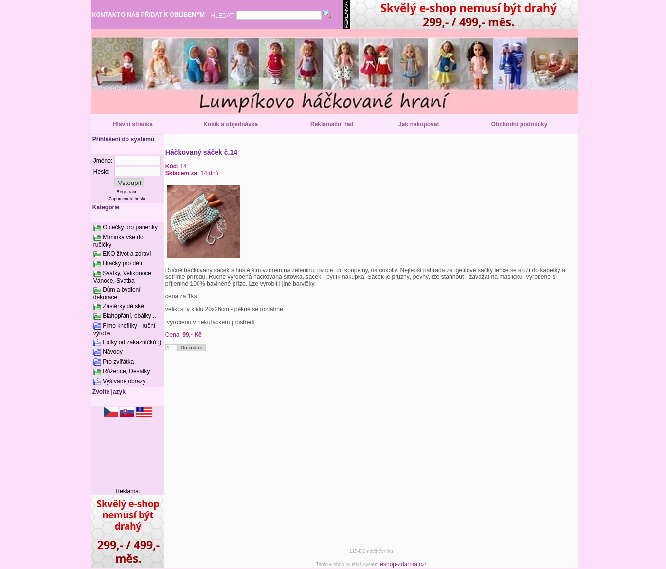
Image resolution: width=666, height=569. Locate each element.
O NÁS (130, 14)
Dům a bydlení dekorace (117, 293)
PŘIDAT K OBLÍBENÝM (173, 14)
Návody (113, 352)
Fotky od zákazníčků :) (132, 342)
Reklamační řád (332, 124)
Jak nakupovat (418, 124)
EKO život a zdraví (127, 253)
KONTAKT (106, 14)
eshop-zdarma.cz (402, 564)
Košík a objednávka (230, 124)
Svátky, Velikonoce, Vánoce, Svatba (123, 277)
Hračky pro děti (122, 263)
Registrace (127, 191)
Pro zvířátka (118, 361)
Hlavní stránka (133, 124)
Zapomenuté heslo (127, 198)
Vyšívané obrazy (124, 381)
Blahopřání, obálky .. (129, 315)
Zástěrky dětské (123, 306)
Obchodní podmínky (519, 124)
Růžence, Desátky (126, 371)
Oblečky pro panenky (130, 227)
